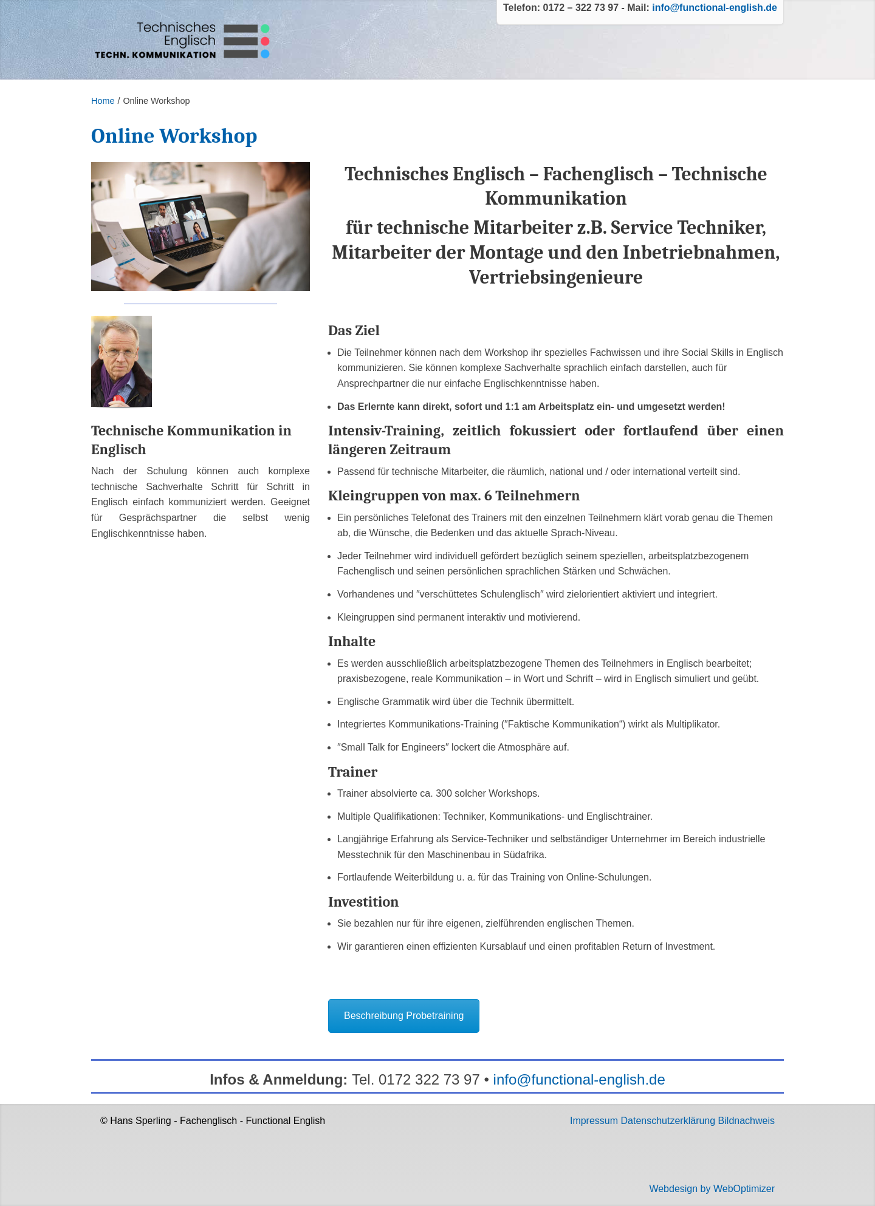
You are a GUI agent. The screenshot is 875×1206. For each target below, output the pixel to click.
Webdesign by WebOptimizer (712, 1189)
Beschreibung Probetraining (404, 1015)
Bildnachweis (746, 1121)
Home (102, 101)
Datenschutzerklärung (668, 1121)
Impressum (594, 1121)
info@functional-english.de (714, 7)
